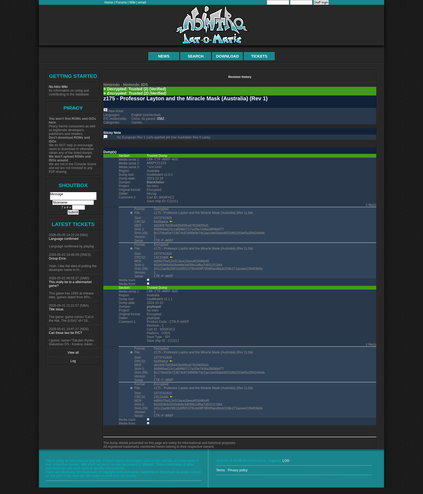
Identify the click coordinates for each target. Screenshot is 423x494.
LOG (285, 467)
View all (73, 352)
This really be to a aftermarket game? (70, 284)
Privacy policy (237, 477)
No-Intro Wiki (58, 87)
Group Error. (58, 258)
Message (73, 196)
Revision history (239, 76)
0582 (160, 119)
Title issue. (56, 309)
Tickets (259, 56)
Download (227, 56)
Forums (121, 2)
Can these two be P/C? (65, 333)
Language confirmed (63, 239)
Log (73, 361)
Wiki (132, 2)
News (163, 56)
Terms (220, 477)
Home (108, 2)
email (142, 2)
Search (195, 56)
